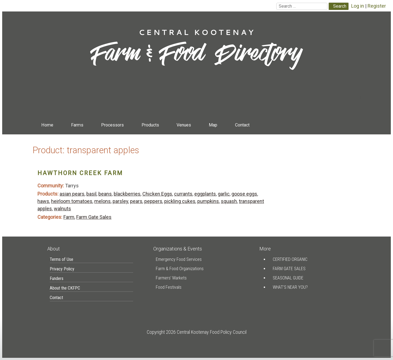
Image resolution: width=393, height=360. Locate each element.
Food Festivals (168, 287)
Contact (242, 125)
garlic (224, 194)
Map (213, 125)
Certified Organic (290, 259)
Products (150, 125)
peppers (153, 201)
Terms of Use (61, 259)
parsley (120, 201)
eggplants (205, 194)
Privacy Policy (62, 269)
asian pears (72, 194)
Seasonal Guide (288, 278)
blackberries (127, 194)
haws (43, 201)
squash (229, 201)
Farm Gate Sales (94, 217)
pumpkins (208, 201)
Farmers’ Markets (171, 278)
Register (377, 6)
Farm (68, 217)
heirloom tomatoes (71, 201)
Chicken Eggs (157, 194)
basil (91, 194)
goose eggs (244, 194)
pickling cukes (179, 201)
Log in (357, 6)
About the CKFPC (65, 288)
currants (183, 194)
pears (136, 201)
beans (105, 194)
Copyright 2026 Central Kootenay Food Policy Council (197, 332)
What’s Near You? (290, 287)
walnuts (62, 208)
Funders (56, 278)
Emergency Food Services (179, 259)
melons (102, 201)
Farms (77, 125)
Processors (112, 125)
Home (47, 125)
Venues (184, 125)
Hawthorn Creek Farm (80, 173)
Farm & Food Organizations (180, 268)
